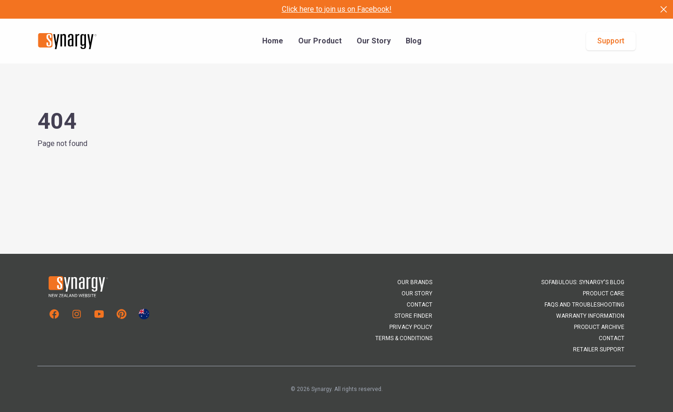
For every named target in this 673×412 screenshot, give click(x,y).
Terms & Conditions (403, 338)
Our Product (320, 40)
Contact (419, 304)
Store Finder (413, 316)
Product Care (603, 293)
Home (272, 40)
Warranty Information (590, 316)
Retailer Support (598, 349)
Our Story (374, 40)
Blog (414, 40)
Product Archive (599, 327)
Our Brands (414, 282)
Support (610, 40)
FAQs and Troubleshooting (584, 304)
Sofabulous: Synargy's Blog (582, 282)
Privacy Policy (410, 327)
